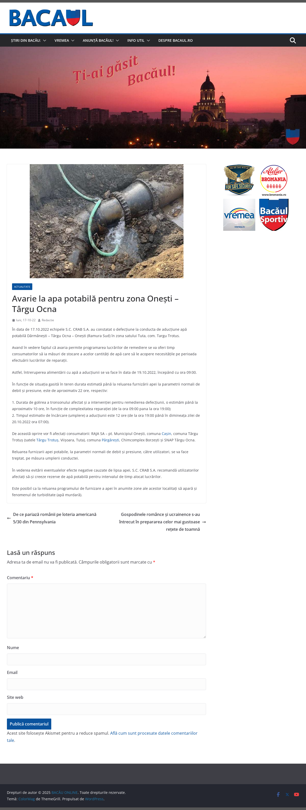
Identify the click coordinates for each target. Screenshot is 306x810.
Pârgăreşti (110, 440)
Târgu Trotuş (47, 440)
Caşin (166, 433)
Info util (136, 40)
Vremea (62, 40)
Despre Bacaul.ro (175, 40)
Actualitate (22, 286)
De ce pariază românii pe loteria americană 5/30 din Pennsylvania (51, 518)
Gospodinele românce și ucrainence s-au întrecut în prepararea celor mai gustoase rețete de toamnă (162, 522)
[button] (43, 40)
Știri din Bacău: (26, 40)
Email (12, 672)
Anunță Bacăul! (98, 40)
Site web (15, 697)
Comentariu (20, 577)
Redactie (48, 320)
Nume (13, 647)
